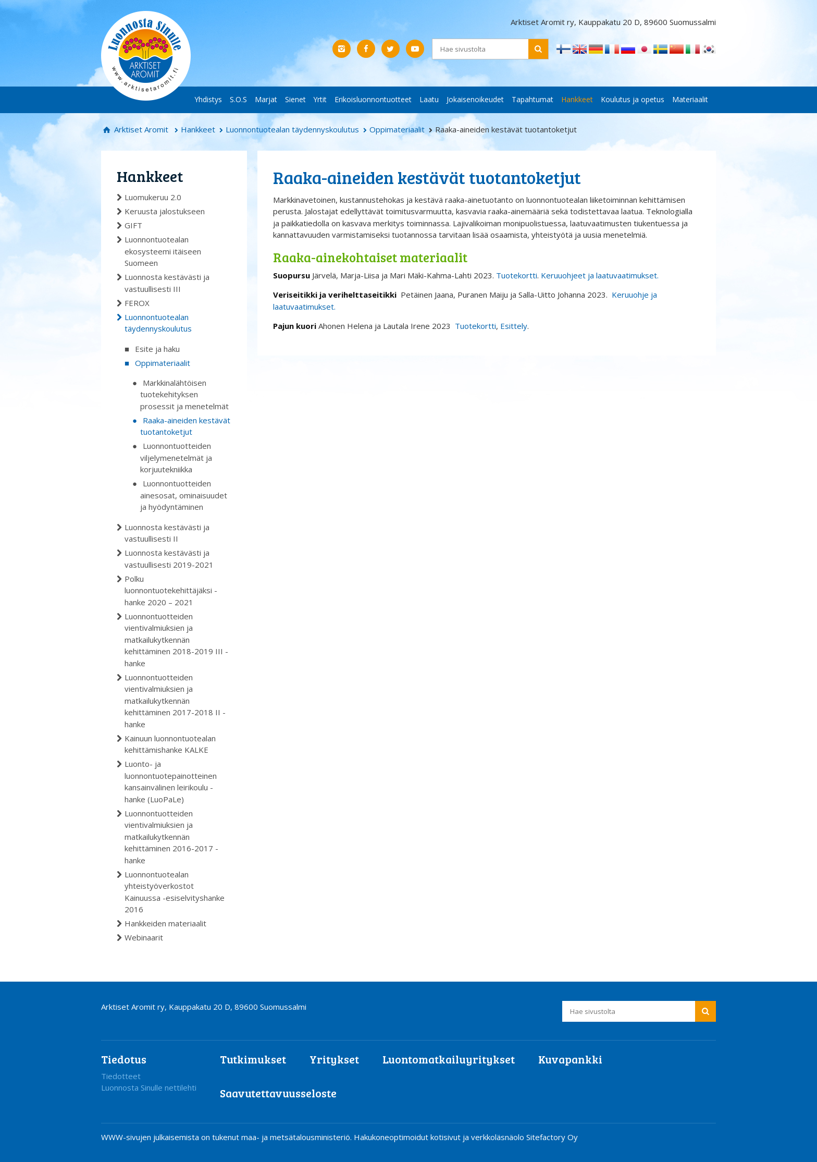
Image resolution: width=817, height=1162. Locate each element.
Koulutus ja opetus (632, 99)
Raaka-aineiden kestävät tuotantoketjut (185, 426)
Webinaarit (144, 937)
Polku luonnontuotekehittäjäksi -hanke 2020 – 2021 (171, 590)
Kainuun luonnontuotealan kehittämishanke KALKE (170, 744)
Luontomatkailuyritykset (448, 1059)
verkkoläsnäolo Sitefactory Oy (524, 1137)
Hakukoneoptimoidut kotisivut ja (411, 1137)
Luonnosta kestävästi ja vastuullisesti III (167, 283)
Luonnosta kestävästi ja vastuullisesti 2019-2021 (169, 558)
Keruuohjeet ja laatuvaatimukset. (600, 275)
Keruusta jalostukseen (165, 211)
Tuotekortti (516, 275)
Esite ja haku (157, 349)
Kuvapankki (570, 1059)
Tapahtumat (532, 99)
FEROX (137, 303)
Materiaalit (690, 99)
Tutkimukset (253, 1059)
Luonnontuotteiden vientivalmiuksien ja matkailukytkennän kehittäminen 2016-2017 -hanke (171, 836)
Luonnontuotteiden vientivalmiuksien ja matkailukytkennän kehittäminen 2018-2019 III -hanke (176, 639)
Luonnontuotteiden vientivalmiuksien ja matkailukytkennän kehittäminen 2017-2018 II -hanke (175, 700)
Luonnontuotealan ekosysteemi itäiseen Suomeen (163, 251)
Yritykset (334, 1059)
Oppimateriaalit (397, 129)
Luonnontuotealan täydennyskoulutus (292, 129)
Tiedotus (123, 1059)
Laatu (429, 99)
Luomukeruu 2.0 (153, 197)
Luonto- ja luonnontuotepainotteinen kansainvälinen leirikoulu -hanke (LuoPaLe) (171, 781)
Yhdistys (208, 99)
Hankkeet (577, 99)
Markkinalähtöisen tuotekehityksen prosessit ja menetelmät (184, 394)
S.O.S (238, 99)
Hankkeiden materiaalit (165, 923)
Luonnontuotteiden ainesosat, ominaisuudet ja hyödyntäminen (183, 495)
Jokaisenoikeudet (475, 99)
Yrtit (320, 99)
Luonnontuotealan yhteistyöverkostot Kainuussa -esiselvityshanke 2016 (175, 892)
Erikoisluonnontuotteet (373, 99)
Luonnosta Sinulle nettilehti (148, 1087)
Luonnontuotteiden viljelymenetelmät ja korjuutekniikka (176, 457)
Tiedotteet (121, 1076)
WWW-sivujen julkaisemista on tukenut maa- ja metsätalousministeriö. (227, 1137)
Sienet (295, 99)
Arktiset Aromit (140, 129)
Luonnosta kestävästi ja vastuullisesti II (167, 533)
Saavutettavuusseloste (278, 1092)
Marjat (266, 99)
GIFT (133, 225)
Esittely (513, 326)
